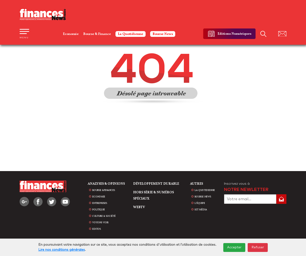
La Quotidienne (130, 34)
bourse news (203, 196)
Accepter (234, 247)
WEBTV (139, 207)
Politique (98, 209)
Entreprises (99, 203)
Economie (71, 34)
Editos (96, 229)
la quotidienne (205, 190)
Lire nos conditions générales (61, 249)
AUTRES (196, 183)
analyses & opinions (106, 183)
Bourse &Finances (103, 190)
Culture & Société (104, 216)
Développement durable (156, 183)
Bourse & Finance (97, 34)
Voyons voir (100, 222)
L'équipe (200, 203)
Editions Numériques (234, 33)
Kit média (201, 209)
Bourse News (163, 34)
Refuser (257, 247)
